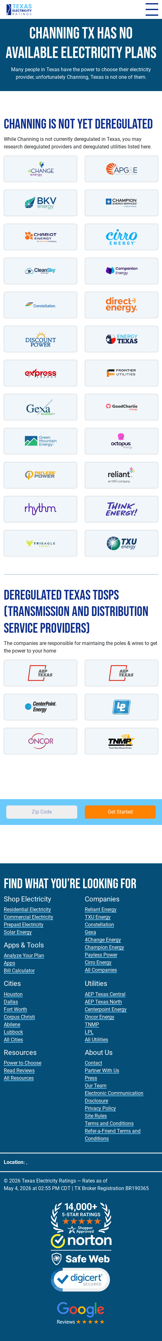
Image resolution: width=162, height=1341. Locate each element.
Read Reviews (19, 1070)
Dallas (11, 1002)
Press (91, 1078)
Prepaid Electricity (23, 925)
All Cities (13, 1040)
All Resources (19, 1078)
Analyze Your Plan (24, 955)
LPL (89, 1032)
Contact (93, 1063)
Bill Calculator (19, 971)
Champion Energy (104, 947)
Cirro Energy (98, 962)
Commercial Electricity (28, 917)
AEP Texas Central (105, 994)
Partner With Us (102, 1070)
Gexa (90, 932)
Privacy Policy (100, 1108)
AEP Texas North (103, 1002)
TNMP (92, 1024)
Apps (9, 963)
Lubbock (13, 1032)
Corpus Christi (19, 1017)
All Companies (101, 970)
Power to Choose (22, 1063)
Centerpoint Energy (106, 1009)
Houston (13, 994)
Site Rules (96, 1116)
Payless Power (101, 955)
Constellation (99, 925)
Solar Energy (18, 932)
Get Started (120, 812)
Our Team (96, 1086)
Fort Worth (15, 1009)
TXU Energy (98, 917)
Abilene (12, 1024)
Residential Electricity (27, 909)
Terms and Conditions (109, 1123)
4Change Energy (103, 940)
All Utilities (96, 1040)
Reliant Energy (101, 909)
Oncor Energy (99, 1017)
